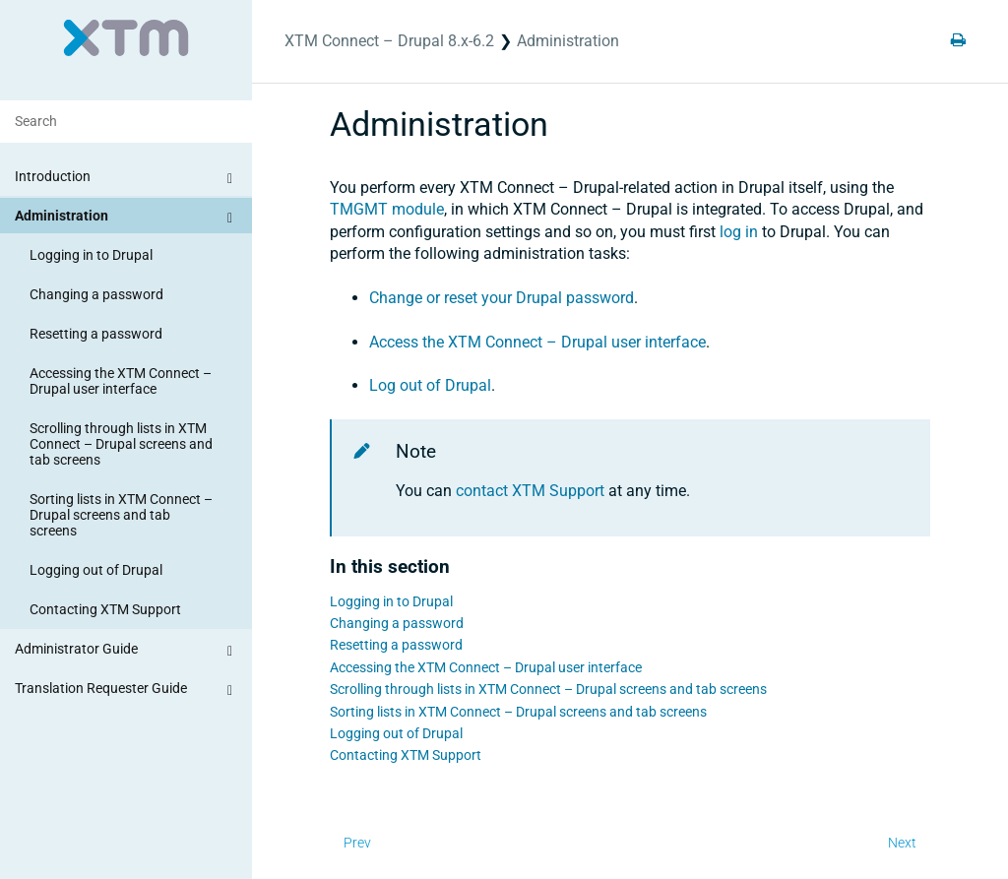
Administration (126, 218)
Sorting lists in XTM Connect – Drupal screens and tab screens (121, 514)
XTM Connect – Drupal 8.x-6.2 (389, 40)
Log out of (430, 385)
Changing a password (96, 294)
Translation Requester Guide (126, 691)
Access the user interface (537, 342)
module (387, 209)
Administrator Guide (126, 651)
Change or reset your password (501, 297)
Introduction (126, 179)
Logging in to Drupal (91, 255)
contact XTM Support (530, 490)
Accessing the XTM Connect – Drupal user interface (121, 381)
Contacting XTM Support (105, 609)
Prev (357, 842)
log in (739, 231)
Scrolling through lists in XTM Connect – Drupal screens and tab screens (121, 444)
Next (902, 842)
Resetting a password (96, 334)
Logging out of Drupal (96, 570)
